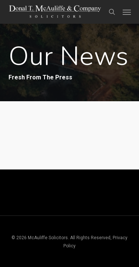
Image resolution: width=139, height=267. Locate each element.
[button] (127, 12)
